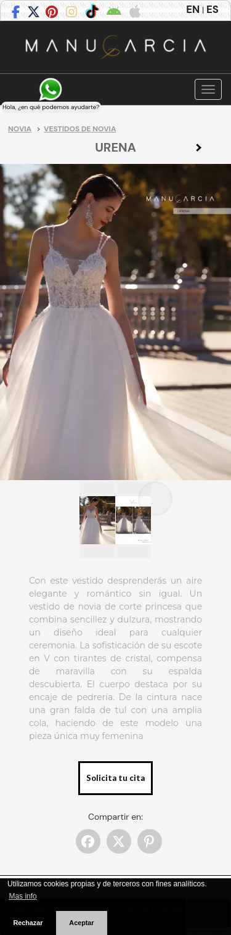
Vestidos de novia (80, 129)
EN (193, 9)
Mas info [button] (22, 896)
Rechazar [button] (28, 922)
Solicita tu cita (115, 778)
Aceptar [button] (81, 922)
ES (212, 9)
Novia (19, 129)
